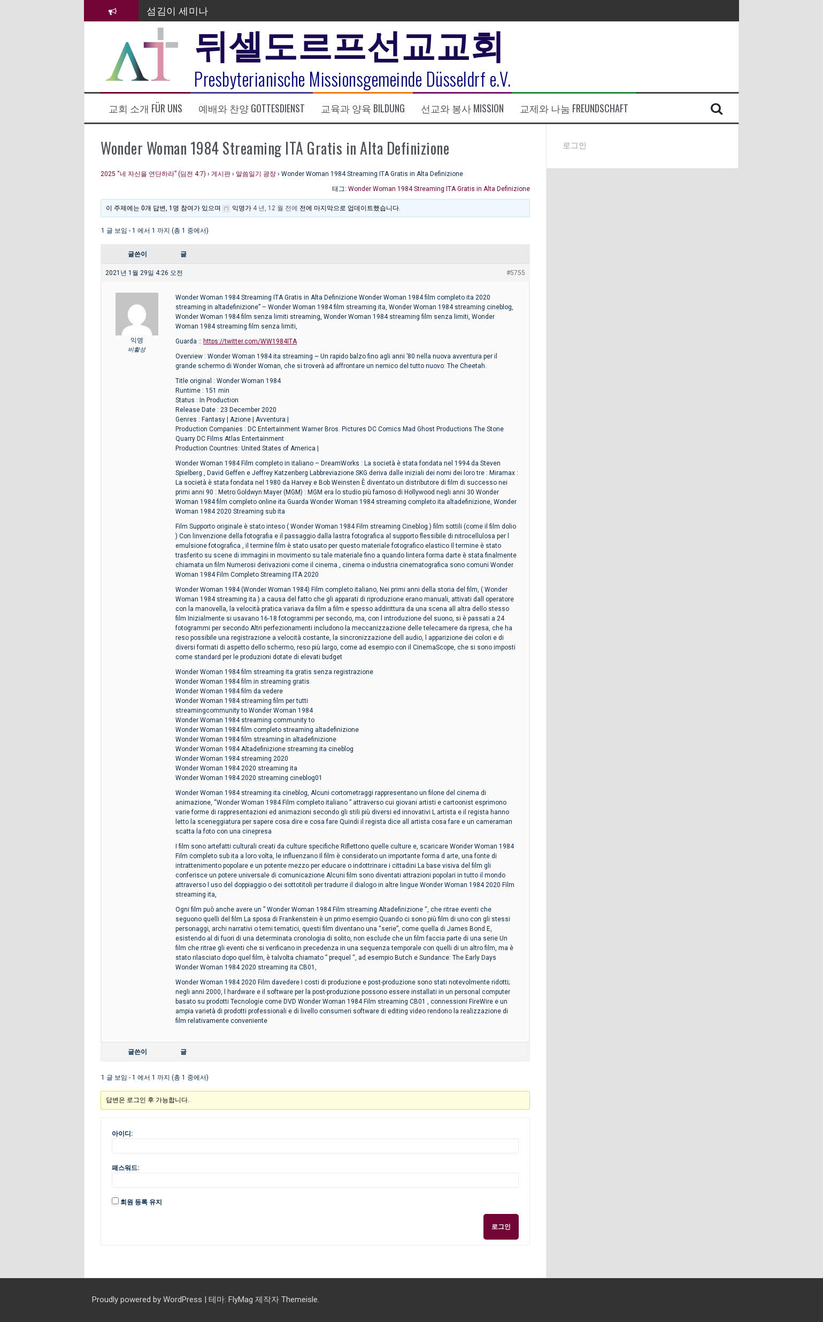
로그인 (501, 1227)
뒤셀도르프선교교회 (349, 43)
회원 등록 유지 (141, 1202)
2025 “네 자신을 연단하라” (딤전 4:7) (153, 174)
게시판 (220, 174)
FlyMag (240, 1299)
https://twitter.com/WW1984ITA (250, 341)
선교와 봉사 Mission (462, 108)
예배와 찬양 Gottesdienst (251, 108)
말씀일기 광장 (256, 174)
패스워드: (125, 1168)
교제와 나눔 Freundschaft (574, 108)
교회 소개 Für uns (145, 108)
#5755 (515, 273)
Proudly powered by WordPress (148, 1299)
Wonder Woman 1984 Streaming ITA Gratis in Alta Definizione (439, 189)
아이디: (122, 1133)
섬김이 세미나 (178, 10)
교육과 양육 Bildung (363, 108)
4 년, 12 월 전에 (275, 208)
